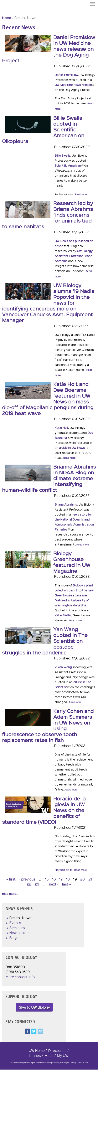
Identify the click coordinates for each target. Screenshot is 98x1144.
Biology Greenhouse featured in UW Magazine (71, 562)
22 (29, 884)
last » (66, 884)
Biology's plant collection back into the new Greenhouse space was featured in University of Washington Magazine (74, 595)
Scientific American (69, 165)
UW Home (37, 1050)
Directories (57, 1050)
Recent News (20, 917)
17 (60, 879)
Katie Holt (61, 427)
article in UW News (72, 447)
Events (15, 922)
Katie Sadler (63, 615)
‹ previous (27, 879)
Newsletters (19, 932)
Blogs (14, 937)
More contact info (20, 977)
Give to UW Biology (34, 1007)
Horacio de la (63, 870)
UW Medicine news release (74, 85)
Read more (81, 194)
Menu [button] (93, 4)
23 (37, 884)
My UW (62, 1055)
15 (46, 879)
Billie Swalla (62, 155)
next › (53, 884)
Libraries (34, 1055)
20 (82, 879)
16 (54, 879)
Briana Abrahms (66, 504)
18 (68, 879)
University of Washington (9, 11)
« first (11, 879)
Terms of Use (83, 1063)
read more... (10, 893)
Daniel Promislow (66, 75)
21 (90, 879)
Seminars (17, 927)
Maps (49, 1055)
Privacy (73, 1063)
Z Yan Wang (63, 667)
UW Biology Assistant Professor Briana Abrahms (74, 256)
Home (6, 18)
